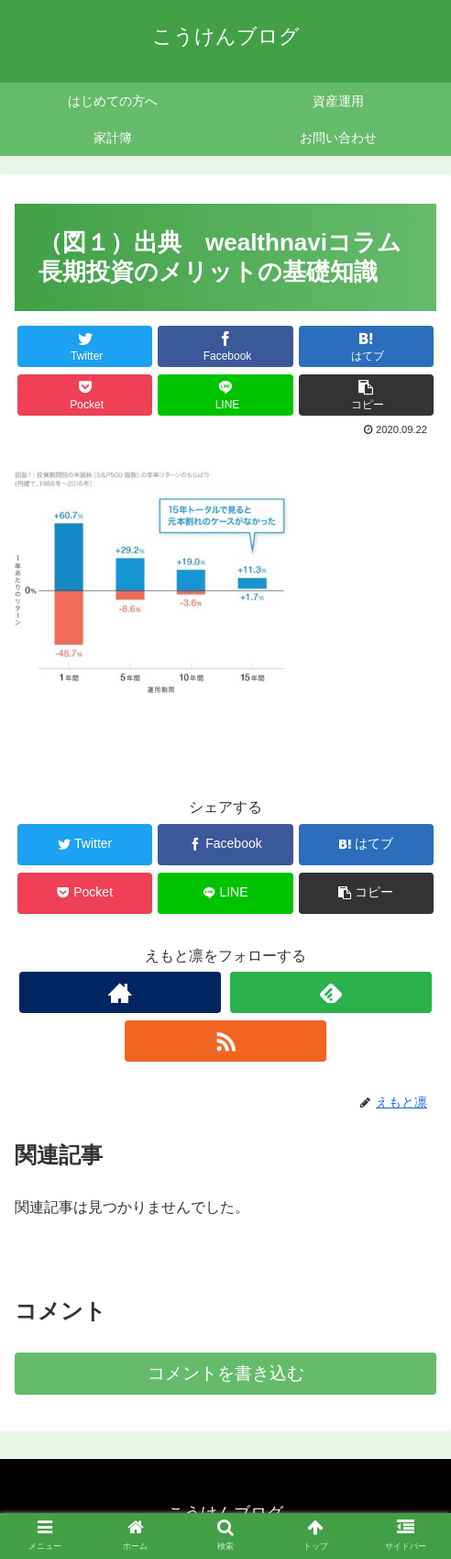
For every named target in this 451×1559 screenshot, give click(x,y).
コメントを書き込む (226, 1373)
